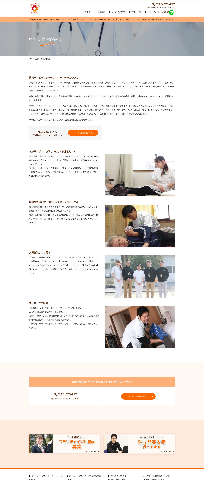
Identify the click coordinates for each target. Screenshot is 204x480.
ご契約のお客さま (132, 21)
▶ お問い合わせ (152, 14)
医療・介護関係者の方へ (152, 21)
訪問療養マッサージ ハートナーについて (48, 21)
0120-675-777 (159, 5)
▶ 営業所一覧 (135, 14)
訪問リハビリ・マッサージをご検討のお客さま (101, 21)
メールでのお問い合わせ (141, 401)
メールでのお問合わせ (84, 135)
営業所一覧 (73, 21)
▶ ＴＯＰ (86, 14)
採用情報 (170, 21)
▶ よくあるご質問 (117, 14)
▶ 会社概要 (100, 14)
